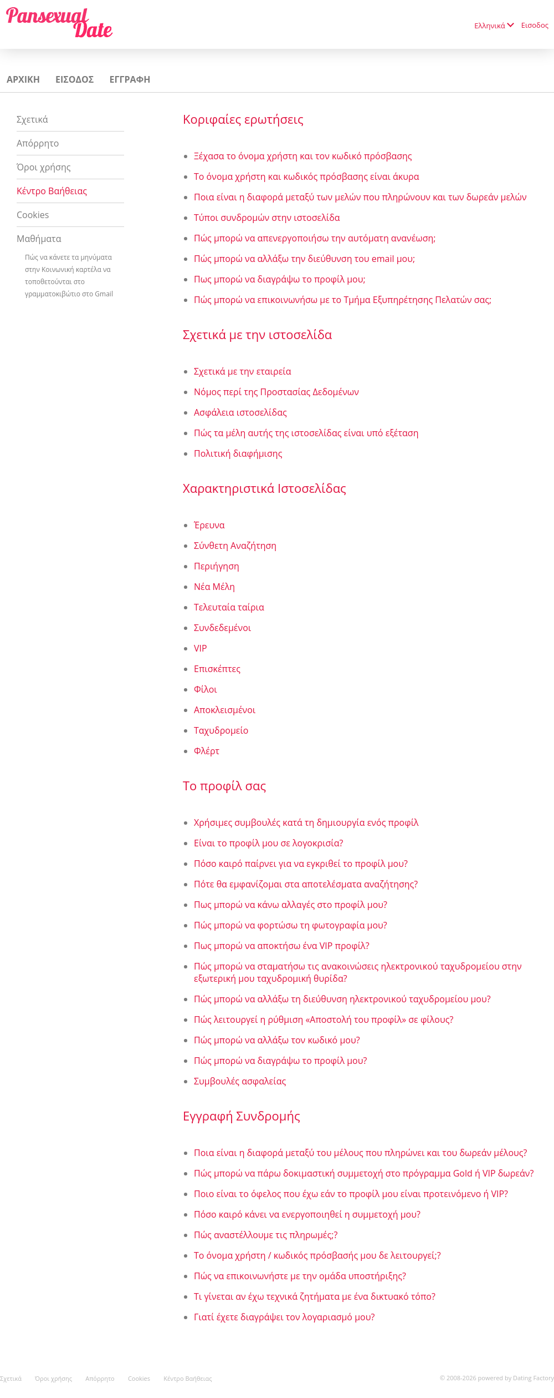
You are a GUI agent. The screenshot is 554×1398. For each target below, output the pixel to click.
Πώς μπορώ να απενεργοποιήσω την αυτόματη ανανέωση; (315, 238)
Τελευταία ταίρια (229, 607)
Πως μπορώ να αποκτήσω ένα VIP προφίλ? (282, 946)
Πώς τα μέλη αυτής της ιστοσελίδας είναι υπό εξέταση (306, 433)
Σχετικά (32, 119)
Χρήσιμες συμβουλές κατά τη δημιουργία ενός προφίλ (306, 822)
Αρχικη (23, 79)
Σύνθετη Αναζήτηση (235, 545)
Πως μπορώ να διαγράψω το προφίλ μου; (280, 279)
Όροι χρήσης (43, 167)
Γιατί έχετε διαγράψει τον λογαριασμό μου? (284, 1317)
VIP (200, 648)
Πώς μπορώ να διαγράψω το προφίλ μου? (280, 1060)
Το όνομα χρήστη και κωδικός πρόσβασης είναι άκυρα (306, 176)
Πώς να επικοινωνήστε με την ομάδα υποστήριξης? (300, 1276)
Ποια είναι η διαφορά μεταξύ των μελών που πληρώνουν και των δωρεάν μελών (360, 197)
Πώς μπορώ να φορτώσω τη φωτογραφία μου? (290, 925)
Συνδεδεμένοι (222, 628)
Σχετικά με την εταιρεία (242, 371)
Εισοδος (534, 25)
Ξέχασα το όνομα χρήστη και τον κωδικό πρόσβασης (303, 156)
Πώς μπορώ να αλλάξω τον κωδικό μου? (277, 1040)
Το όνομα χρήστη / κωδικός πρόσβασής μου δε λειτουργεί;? (317, 1255)
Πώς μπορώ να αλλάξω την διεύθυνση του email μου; (304, 259)
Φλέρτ (206, 751)
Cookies (33, 215)
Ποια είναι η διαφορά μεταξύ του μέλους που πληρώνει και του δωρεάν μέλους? (360, 1153)
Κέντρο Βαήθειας (52, 191)
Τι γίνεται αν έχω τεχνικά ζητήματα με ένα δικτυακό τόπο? (314, 1296)
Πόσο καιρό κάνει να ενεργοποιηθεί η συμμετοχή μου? (307, 1214)
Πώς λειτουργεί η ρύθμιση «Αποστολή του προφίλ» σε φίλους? (323, 1019)
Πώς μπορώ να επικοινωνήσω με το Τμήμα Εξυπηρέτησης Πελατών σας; (342, 300)
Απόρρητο (38, 143)
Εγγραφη (129, 79)
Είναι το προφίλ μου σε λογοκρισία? (268, 843)
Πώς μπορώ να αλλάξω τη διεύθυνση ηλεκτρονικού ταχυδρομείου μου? (342, 999)
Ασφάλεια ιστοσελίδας (240, 412)
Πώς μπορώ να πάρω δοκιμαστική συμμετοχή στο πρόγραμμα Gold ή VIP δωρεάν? (364, 1173)
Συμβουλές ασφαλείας (240, 1081)
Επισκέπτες (217, 669)
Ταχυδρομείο (221, 730)
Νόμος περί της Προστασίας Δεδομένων (276, 392)
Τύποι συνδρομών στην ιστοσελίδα (267, 217)
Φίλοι (205, 689)
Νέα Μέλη (214, 587)
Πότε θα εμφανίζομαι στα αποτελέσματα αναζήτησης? (306, 884)
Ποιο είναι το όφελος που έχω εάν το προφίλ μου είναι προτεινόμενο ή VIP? (351, 1194)
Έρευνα (209, 525)
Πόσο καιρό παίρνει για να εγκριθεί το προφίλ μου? (301, 863)
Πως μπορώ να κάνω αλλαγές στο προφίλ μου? (290, 905)
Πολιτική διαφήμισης (238, 453)
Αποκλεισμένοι (224, 710)
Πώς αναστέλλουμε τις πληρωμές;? (265, 1235)
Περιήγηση (216, 566)
